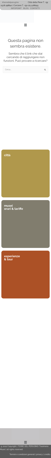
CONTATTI (35, 8)
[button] (25, 25)
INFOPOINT (16, 8)
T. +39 (24, 5)
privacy (39, 454)
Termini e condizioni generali (22, 454)
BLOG (26, 8)
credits (47, 454)
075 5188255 (33, 5)
